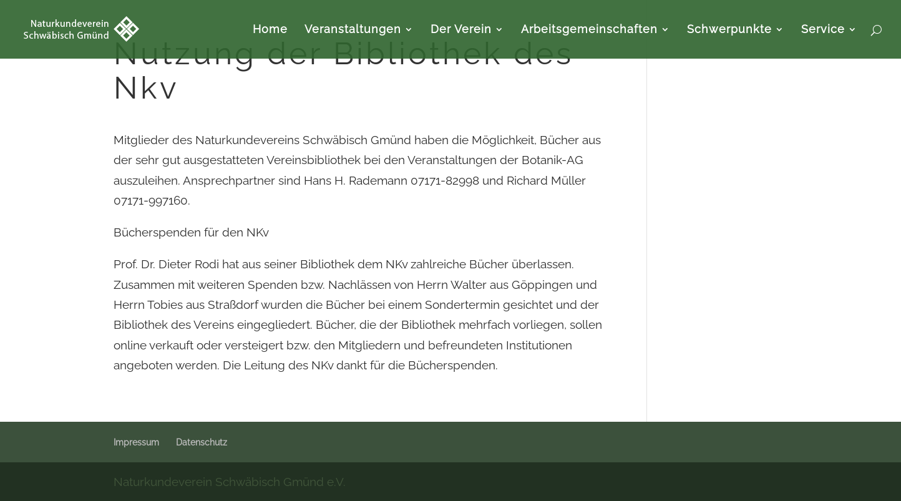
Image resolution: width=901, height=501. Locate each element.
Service (823, 30)
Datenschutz (201, 442)
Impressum (136, 442)
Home (270, 30)
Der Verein (461, 30)
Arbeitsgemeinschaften (589, 30)
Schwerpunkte (729, 30)
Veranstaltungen (352, 30)
